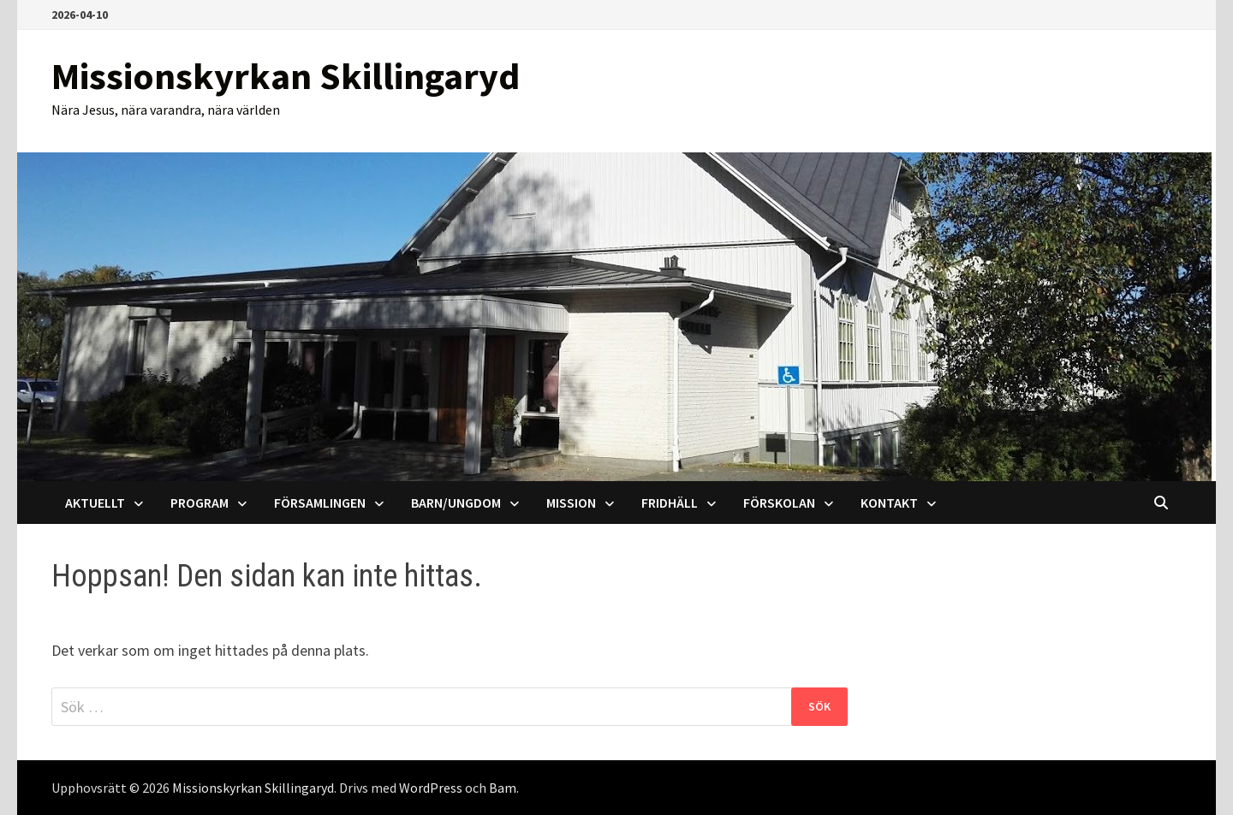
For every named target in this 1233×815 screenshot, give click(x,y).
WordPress (430, 787)
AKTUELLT (95, 502)
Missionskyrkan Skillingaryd (285, 75)
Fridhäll (669, 502)
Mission (571, 502)
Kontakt (889, 502)
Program (199, 502)
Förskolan (779, 502)
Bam (502, 787)
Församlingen (320, 502)
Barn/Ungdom (456, 502)
